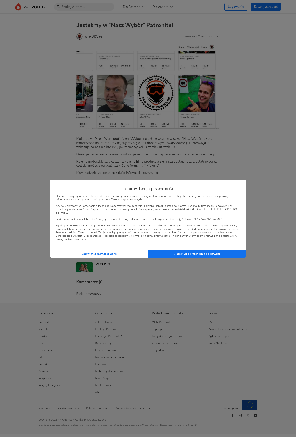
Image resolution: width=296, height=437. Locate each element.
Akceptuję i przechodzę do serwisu (197, 254)
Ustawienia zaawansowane (99, 254)
